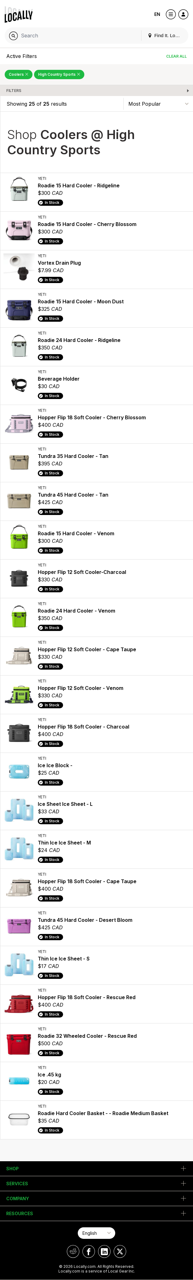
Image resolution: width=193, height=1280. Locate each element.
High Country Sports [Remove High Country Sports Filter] (59, 74)
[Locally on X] (120, 1251)
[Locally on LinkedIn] (104, 1251)
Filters (13, 90)
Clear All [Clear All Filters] (176, 56)
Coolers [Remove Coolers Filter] (18, 74)
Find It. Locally (166, 35)
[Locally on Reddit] (73, 1251)
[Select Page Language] (96, 1233)
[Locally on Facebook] (88, 1251)
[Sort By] (158, 103)
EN (157, 14)
